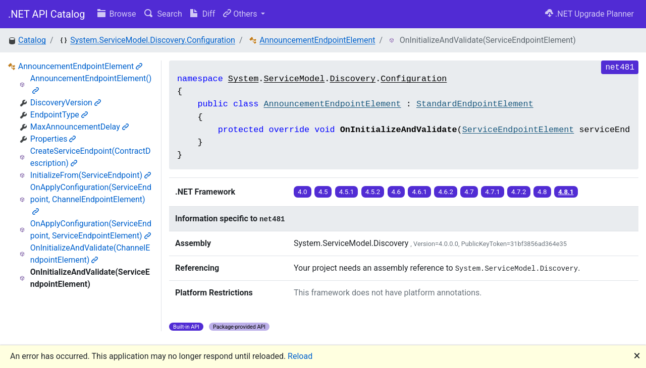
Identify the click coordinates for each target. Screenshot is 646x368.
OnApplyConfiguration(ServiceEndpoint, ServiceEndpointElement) (90, 229)
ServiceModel (294, 79)
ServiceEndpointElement (518, 130)
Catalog (32, 40)
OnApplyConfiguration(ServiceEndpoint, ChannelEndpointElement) (90, 198)
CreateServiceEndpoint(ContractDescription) (90, 157)
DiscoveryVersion (65, 102)
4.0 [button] (302, 192)
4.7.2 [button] (518, 192)
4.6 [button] (396, 192)
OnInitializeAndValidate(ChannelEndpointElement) (90, 254)
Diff (202, 14)
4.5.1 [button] (346, 192)
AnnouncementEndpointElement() (90, 84)
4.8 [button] (542, 192)
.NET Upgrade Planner (589, 14)
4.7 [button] (469, 192)
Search (163, 14)
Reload (300, 356)
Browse (116, 14)
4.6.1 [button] (419, 192)
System (243, 79)
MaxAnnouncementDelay (79, 127)
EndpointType (59, 114)
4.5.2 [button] (373, 192)
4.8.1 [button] (566, 192)
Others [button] (241, 14)
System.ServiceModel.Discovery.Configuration (152, 40)
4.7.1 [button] (492, 192)
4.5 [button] (323, 192)
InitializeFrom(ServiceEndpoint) (90, 175)
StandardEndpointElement (474, 104)
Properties (53, 139)
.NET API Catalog (46, 14)
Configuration (414, 79)
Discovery (352, 79)
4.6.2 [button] (445, 192)
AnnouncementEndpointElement (317, 40)
